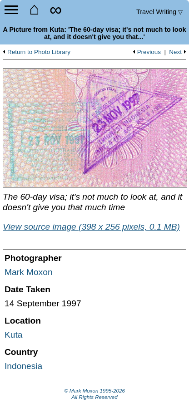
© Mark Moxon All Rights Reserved (94, 394)
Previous (149, 52)
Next (175, 52)
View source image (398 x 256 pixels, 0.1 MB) (91, 226)
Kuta (13, 334)
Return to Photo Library (38, 52)
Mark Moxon (29, 272)
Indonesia (23, 366)
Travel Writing (159, 11)
